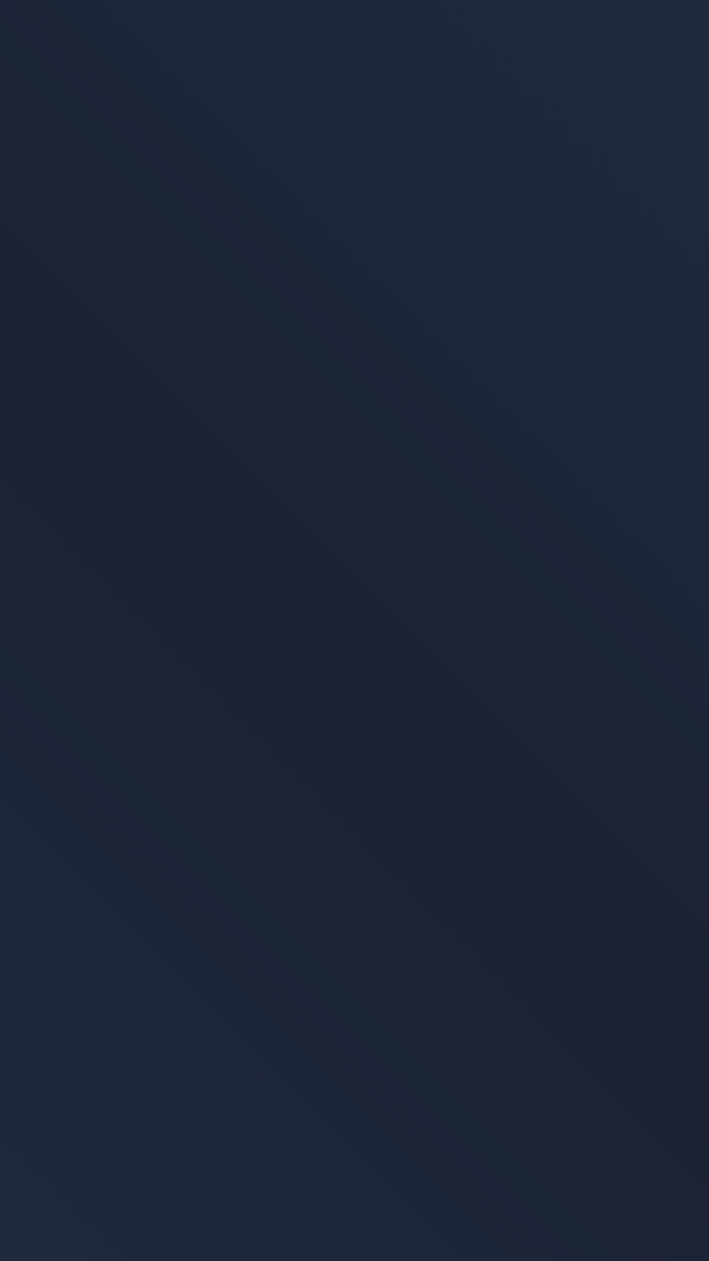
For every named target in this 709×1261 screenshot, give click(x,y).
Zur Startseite (486, 367)
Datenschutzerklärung (100, 1034)
